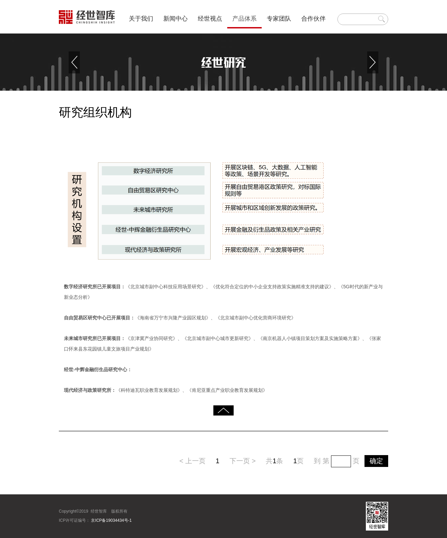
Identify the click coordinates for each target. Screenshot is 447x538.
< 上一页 (193, 461)
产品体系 (244, 18)
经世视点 (210, 18)
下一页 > (243, 461)
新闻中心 (175, 18)
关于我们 (141, 18)
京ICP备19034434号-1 (111, 520)
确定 (376, 461)
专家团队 (279, 18)
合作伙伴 (313, 18)
